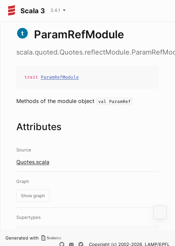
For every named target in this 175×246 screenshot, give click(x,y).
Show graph (33, 195)
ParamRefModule (60, 77)
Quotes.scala (32, 162)
